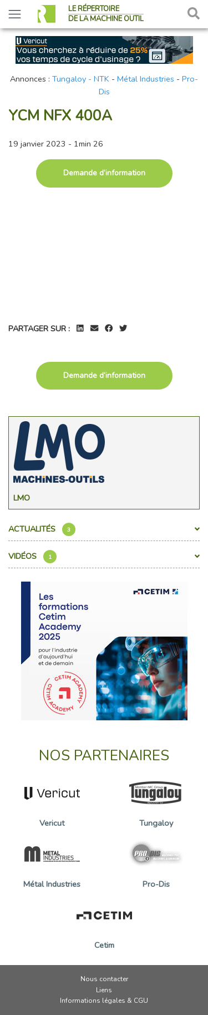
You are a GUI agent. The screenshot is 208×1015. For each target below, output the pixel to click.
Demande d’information (104, 173)
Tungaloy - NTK (80, 78)
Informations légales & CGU (104, 1000)
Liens (104, 990)
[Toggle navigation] (14, 14)
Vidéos (104, 556)
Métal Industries (145, 78)
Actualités (104, 529)
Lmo (21, 497)
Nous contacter (104, 978)
